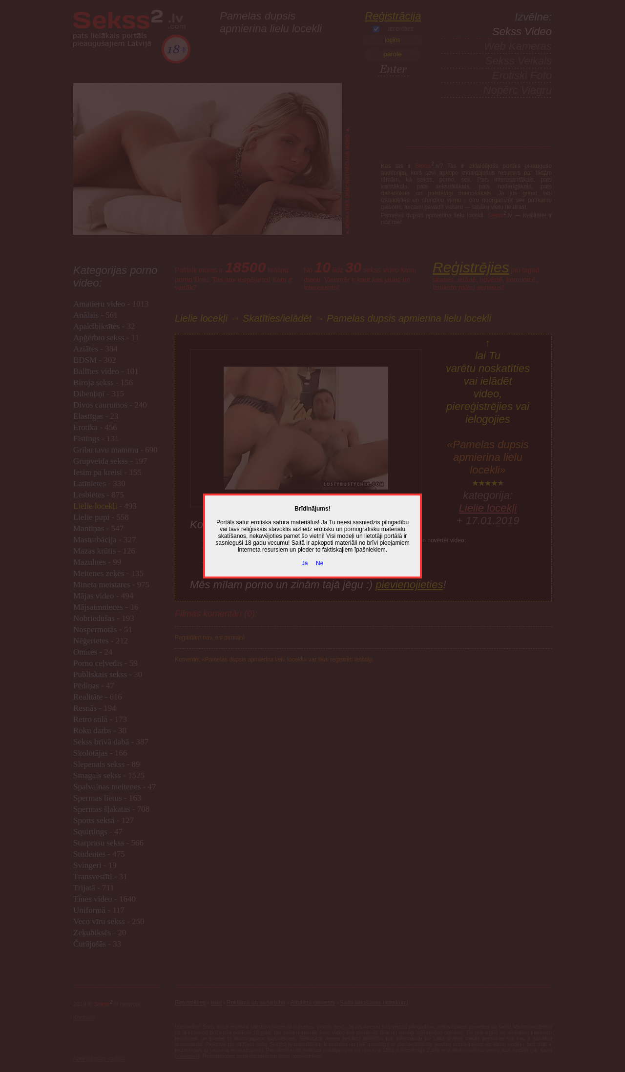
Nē (319, 563)
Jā (305, 563)
